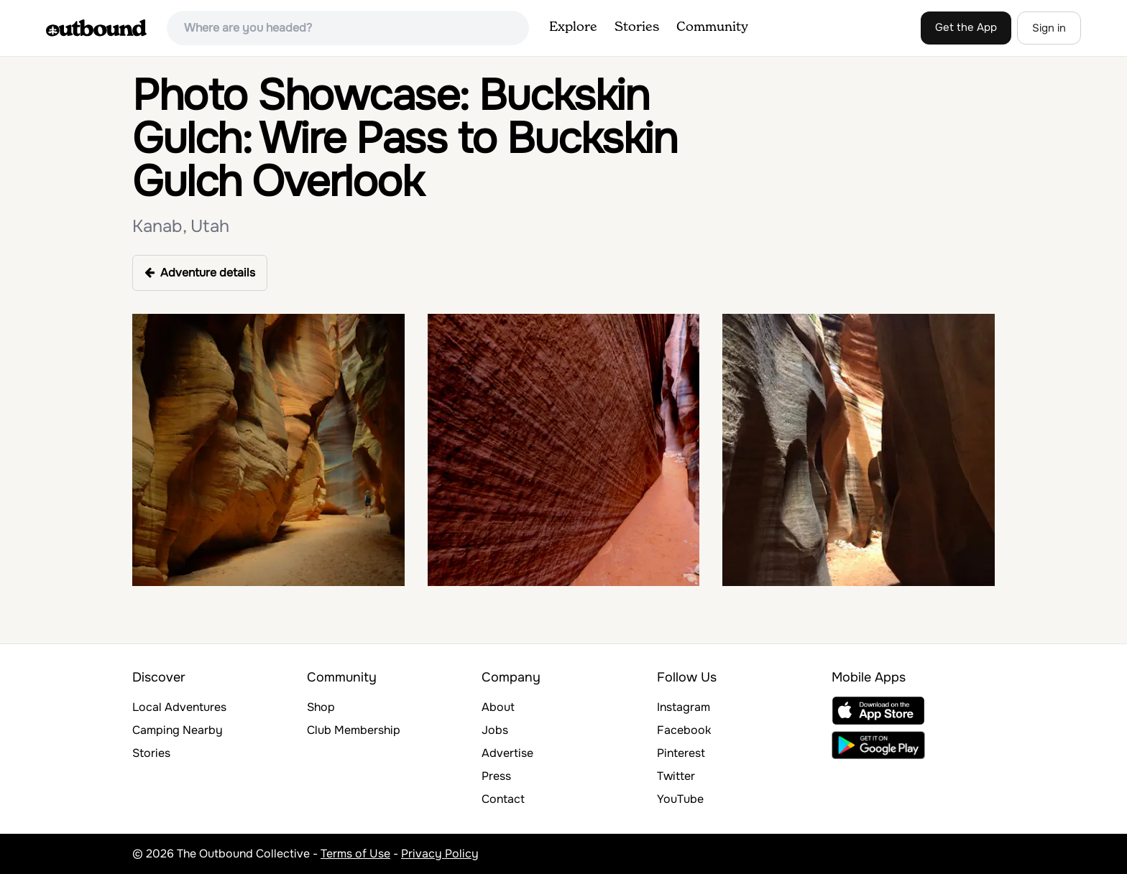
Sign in (1049, 28)
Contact (503, 798)
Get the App (966, 27)
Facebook (684, 730)
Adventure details (199, 272)
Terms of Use (355, 853)
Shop (321, 707)
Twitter (676, 776)
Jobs (495, 730)
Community (712, 27)
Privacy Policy (440, 853)
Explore (573, 27)
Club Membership (353, 730)
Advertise (507, 753)
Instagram (683, 707)
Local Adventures (179, 707)
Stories (637, 27)
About (498, 707)
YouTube (680, 798)
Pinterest (681, 753)
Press (496, 776)
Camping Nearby (177, 730)
